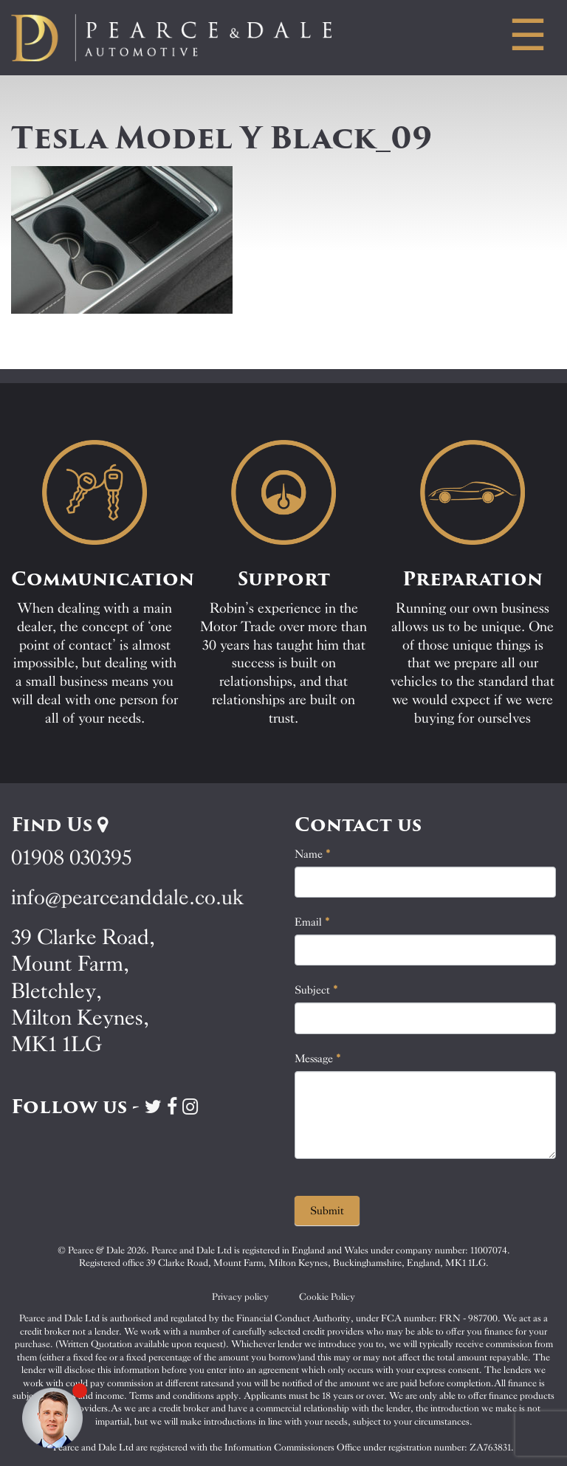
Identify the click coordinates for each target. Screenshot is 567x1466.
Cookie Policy (327, 1296)
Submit (327, 1210)
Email (312, 922)
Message (318, 1058)
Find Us (59, 824)
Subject (316, 990)
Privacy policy (240, 1296)
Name (313, 854)
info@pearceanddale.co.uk (127, 897)
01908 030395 (71, 857)
